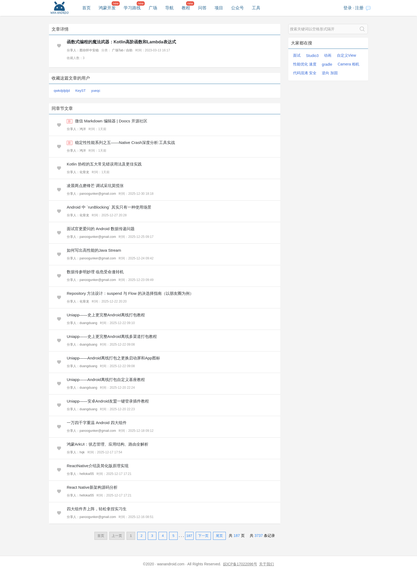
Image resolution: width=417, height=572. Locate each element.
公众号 (237, 8)
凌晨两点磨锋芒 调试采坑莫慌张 (95, 185)
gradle (327, 64)
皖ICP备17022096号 (240, 564)
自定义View (346, 55)
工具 (256, 8)
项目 (219, 8)
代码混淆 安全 (304, 73)
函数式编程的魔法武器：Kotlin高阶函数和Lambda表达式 (121, 42)
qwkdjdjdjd (62, 91)
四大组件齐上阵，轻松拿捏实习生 (97, 509)
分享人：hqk (76, 452)
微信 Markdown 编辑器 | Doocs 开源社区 (111, 121)
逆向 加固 (330, 73)
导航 (169, 8)
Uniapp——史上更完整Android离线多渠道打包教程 (112, 336)
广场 (153, 8)
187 (189, 536)
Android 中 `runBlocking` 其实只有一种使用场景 (109, 207)
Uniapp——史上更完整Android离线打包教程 (106, 315)
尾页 (219, 536)
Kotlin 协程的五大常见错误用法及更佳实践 (104, 164)
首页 (86, 8)
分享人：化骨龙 (78, 172)
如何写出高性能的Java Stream (94, 250)
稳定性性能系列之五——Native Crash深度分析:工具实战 (125, 142)
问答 (202, 8)
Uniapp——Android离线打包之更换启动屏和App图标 (113, 358)
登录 (347, 8)
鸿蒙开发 (107, 8)
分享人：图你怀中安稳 (83, 50)
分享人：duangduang (82, 323)
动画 (327, 55)
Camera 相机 (349, 64)
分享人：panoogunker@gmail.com (91, 194)
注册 (359, 8)
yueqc (96, 91)
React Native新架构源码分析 (92, 487)
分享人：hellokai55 (80, 474)
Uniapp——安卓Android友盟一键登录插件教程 (108, 401)
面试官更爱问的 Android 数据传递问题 (101, 228)
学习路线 (132, 8)
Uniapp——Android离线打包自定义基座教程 (106, 379)
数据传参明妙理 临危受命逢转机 (95, 272)
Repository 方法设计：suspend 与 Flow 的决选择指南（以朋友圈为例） (130, 293)
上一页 (117, 536)
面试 (297, 55)
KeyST (80, 91)
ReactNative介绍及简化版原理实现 (97, 465)
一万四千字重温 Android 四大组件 (97, 422)
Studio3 (312, 55)
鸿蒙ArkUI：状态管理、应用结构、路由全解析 (108, 444)
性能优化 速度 (304, 64)
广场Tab (117, 50)
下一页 (203, 536)
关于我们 (266, 564)
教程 (186, 8)
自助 (129, 50)
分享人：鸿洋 (76, 129)
